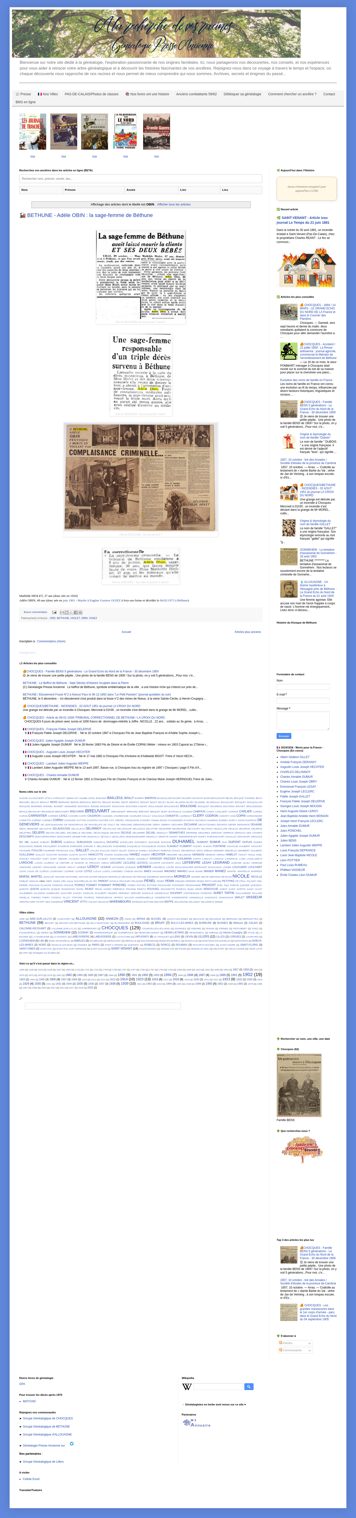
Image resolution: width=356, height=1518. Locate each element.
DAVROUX (251, 820)
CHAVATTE (171, 815)
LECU (178, 862)
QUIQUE (55, 889)
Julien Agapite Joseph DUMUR (300, 835)
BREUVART (97, 810)
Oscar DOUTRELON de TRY (82, 881)
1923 (226, 979)
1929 (26, 983)
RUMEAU (181, 889)
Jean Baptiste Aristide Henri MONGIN (304, 816)
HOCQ (251, 854)
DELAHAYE (45, 828)
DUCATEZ (113, 842)
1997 (25, 987)
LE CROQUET (161, 936)
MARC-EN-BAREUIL (59, 940)
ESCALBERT (50, 846)
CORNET (37, 820)
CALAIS (253, 922)
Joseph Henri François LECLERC (301, 821)
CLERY (198, 815)
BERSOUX (85, 802)
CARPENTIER (37, 815)
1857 (235, 969)
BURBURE (205, 922)
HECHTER (158, 854)
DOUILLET (231, 836)
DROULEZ (256, 836)
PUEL (220, 885)
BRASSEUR (48, 811)
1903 (22, 979)
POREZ (132, 885)
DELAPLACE (109, 828)
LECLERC (116, 862)
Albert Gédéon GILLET (295, 757)
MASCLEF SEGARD (54, 876)
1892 (145, 975)
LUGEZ (106, 871)
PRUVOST (209, 885)
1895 (180, 975)
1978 (250, 983)
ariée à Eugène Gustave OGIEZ (101, 600)
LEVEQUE (130, 867)
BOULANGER (155, 806)
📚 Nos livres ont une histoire (147, 94)
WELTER (159, 901)
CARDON (233, 811)
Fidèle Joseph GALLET (295, 796)
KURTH (197, 858)
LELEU (246, 862)
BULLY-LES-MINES (182, 922)
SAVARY (77, 893)
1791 (151, 969)
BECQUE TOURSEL (244, 798)
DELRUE (126, 832)
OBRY (49, 881)
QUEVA (34, 888)
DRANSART (244, 836)
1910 (84, 979)
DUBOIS (56, 842)
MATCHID (29, 1401)
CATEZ (63, 815)
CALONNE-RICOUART (32, 928)
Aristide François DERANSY (298, 762)
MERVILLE (130, 940)
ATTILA (48, 798)
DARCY (233, 820)
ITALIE (251, 932)
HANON (108, 854)
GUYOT (83, 854)
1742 (96, 969)
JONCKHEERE (118, 858)
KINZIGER (170, 858)
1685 (68, 969)
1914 (124, 979)
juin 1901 (69, 600)
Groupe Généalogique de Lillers (43, 1461)
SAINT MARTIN (237, 889)
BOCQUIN (24, 806)
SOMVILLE (147, 893)
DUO (224, 842)
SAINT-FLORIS (249, 944)
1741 (86, 969)
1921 (206, 979)
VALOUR (129, 897)
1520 (40, 969)
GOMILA (143, 850)
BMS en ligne (26, 102)
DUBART (45, 842)
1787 (133, 969)
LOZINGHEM (27, 940)
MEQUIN (102, 876)
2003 (43, 987)
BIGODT (144, 802)
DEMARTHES (177, 832)
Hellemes (213, 932)
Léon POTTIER (290, 860)
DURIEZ (258, 842)
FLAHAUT (173, 846)
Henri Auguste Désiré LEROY (299, 811)
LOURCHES (56, 871)
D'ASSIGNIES (175, 820)
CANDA (210, 811)
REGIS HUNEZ (103, 889)
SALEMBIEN (25, 893)
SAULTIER (66, 893)
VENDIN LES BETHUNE (173, 948)
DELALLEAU (78, 828)
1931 (48, 983)
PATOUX (114, 881)
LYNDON (128, 871)
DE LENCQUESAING (52, 824)
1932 (58, 983)
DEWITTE (163, 836)
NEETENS (215, 876)
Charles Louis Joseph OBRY (298, 781)
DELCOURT (193, 828)
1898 (212, 975)
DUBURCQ (99, 842)
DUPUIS (247, 842)
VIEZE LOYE (255, 948)
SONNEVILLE (161, 893)
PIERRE (23, 885)
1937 (101, 983)
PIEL (259, 881)
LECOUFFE (167, 862)
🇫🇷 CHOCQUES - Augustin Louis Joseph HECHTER (56, 752)
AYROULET (59, 798)
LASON (39, 862)
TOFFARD (77, 897)
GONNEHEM (61, 932)
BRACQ (23, 811)
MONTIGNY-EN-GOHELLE (216, 940)
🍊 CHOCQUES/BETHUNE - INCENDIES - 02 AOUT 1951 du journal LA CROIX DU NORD (81, 706)
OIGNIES (82, 945)
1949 (198, 983)
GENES (45, 932)
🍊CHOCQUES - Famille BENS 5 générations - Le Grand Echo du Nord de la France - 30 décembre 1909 (91, 671)
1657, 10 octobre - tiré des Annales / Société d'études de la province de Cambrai (308, 461)
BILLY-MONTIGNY (99, 923)
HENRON (210, 854)
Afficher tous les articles (174, 204)
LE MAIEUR (77, 862)
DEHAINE (256, 824)
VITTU (83, 901)
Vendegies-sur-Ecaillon (44, 952)
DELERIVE (244, 828)
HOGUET (24, 858)
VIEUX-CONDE (237, 948)
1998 (34, 987)
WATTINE (148, 901)
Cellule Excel (31, 1479)
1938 (112, 983)
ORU (63, 881)
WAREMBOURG (120, 901)
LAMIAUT (207, 858)
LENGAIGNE (49, 867)
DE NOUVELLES (93, 824)
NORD (42, 944)
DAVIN (241, 820)
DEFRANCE (243, 824)
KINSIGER (156, 858)
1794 (170, 969)
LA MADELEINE (41, 936)
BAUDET (177, 798)
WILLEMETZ (207, 901)
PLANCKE (45, 885)
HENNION (198, 854)
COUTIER (103, 820)
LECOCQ (142, 862)
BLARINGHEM (122, 923)
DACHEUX (201, 820)
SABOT (224, 889)
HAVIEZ (135, 854)
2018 (80, 987)
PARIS (96, 944)
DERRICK (228, 832)
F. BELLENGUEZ (103, 846)
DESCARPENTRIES (45, 836)
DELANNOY (94, 828)
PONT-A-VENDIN (114, 945)
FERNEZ (223, 928)
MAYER (93, 876)
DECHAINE (190, 824)
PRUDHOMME (193, 885)
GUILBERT (256, 850)
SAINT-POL (46, 948)
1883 (80, 975)
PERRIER (190, 881)
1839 (216, 969)
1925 (239, 979)
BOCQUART (227, 802)
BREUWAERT (118, 811)
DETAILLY (106, 836)
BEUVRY (49, 923)
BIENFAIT (134, 802)
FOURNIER (49, 850)
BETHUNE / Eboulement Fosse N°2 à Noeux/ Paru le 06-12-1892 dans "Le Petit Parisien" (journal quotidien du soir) (97, 694)
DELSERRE (139, 832)
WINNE (218, 901)
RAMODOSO (68, 889)
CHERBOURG (89, 928)
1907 (64, 979)
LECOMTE (154, 862)
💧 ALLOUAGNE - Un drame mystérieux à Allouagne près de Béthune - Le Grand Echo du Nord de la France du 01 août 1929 (318, 589)
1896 (190, 975)
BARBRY (139, 798)
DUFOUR (166, 842)
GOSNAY (83, 932)
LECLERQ (129, 862)
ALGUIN (23, 798)
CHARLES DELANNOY (295, 772)
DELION (50, 832)
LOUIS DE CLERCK (38, 871)
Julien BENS (288, 840)
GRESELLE (231, 850)
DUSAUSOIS (26, 846)
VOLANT (92, 901)
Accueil (126, 632)
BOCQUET (240, 802)
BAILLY (129, 798)
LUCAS (97, 871)
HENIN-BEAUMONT (149, 932)
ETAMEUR (63, 846)
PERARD (180, 881)
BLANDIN (180, 802)
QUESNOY (256, 885)
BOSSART (105, 806)
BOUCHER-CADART (136, 806)
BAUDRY (187, 798)
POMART (91, 885)
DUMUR (215, 842)
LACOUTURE (123, 936)
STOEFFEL (206, 893)
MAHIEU (182, 871)
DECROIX (222, 824)
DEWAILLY (151, 836)
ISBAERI (62, 858)
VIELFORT (218, 948)
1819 (198, 969)
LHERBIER (144, 867)
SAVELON (88, 893)
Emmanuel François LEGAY (298, 786)
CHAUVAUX (158, 816)
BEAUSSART (218, 798)
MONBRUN (153, 876)
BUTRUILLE (175, 811)
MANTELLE (244, 871)
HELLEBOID (184, 854)
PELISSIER (137, 881)
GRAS (200, 850)
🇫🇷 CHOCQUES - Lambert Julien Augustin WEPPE (56, 763)
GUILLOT (40, 854)
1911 (93, 979)
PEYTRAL (240, 881)
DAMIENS (212, 820)
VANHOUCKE (226, 897)
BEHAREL (24, 802)
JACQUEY (102, 858)
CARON (23, 816)
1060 (21, 969)
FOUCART (256, 846)
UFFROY (118, 897)
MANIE (199, 871)
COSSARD (70, 820)
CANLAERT (221, 811)
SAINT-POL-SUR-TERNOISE (71, 948)
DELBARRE (165, 828)
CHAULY (146, 816)
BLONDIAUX (213, 802)
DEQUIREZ (204, 832)
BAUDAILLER (164, 798)
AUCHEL (156, 918)
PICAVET (251, 881)
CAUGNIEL (107, 816)
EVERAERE (76, 846)
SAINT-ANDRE (227, 945)
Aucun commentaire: (36, 612)
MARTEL (36, 876)
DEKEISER (32, 828)
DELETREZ (25, 832)
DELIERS (38, 832)
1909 (74, 979)
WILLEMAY (194, 901)
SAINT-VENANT (121, 948)
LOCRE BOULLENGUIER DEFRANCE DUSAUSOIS (194, 867)
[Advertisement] (291, 957)
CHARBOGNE (121, 816)
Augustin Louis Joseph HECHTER (302, 767)
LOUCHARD (239, 867)
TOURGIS (89, 897)
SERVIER (136, 893)
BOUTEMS (229, 806)
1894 (168, 975)
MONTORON (166, 876)
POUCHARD (164, 885)
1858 (246, 969)
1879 (49, 975)
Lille (41, 940)
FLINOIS (207, 846)
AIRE (22, 919)
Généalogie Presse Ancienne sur (50, 1445)
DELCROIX (207, 828)
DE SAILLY (109, 824)
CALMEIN (187, 811)
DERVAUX (240, 832)
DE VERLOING (124, 824)
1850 (226, 969)
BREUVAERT (62, 811)
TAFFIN (229, 893)
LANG (242, 858)
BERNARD (64, 802)
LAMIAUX (219, 858)
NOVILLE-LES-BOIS (62, 945)
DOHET (202, 836)
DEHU (22, 828)
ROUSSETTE (168, 889)
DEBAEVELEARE (142, 824)
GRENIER (218, 850)
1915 (140, 979)
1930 (37, 983)
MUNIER (195, 876)
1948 (188, 983)
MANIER (209, 871)
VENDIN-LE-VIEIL (199, 948)
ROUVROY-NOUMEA (204, 945)
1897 (201, 975)
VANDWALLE (196, 897)
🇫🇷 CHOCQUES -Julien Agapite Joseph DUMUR (54, 740)
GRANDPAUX (188, 850)
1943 (159, 983)
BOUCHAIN (118, 806)
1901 (234, 975)
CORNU (58, 820)
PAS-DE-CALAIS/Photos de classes (91, 94)
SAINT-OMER (27, 948)
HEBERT (145, 854)
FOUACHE (232, 846)
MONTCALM (191, 940)
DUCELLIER (126, 842)
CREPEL (119, 820)
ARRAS (140, 918)
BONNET (59, 806)
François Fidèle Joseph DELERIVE (302, 801)
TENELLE (24, 897)
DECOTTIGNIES (207, 824)
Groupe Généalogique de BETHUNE (46, 1426)
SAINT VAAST (254, 889)
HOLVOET (35, 858)
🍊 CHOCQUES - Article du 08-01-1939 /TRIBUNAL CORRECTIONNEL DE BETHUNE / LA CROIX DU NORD (94, 717)
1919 (186, 979)
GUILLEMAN (26, 854)
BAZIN (207, 798)
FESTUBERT (240, 928)
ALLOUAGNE (86, 918)
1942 (149, 983)
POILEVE (69, 885)
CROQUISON (132, 820)
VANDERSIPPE (180, 897)
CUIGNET (145, 820)
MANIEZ (220, 871)
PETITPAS (228, 881)
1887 (101, 975)
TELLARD (257, 893)
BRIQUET (155, 811)
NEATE (205, 876)
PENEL (150, 881)
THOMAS (56, 897)
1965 (240, 983)
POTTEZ (141, 885)
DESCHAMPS (64, 836)
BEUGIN (106, 802)
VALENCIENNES (148, 948)
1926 (250, 979)
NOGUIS (33, 881)
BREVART (144, 811)
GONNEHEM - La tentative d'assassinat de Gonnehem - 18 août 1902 (318, 553)
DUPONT (235, 842)
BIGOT (153, 802)
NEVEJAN (226, 876)
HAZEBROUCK (126, 932)
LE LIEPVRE (62, 862)
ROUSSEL (153, 888)
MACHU (138, 871)
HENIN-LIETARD (174, 932)
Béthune (238, 922)
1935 (79, 983)
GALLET (82, 850)
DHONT (174, 836)
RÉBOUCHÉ (210, 888)
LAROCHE (26, 862)
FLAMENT (186, 846)
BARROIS (151, 798)
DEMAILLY (162, 832)
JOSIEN (131, 858)
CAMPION (199, 811)
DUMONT (202, 842)
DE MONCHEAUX (73, 824)
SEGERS (112, 893)
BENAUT (44, 802)
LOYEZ (88, 871)
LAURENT (49, 862)
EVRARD (88, 846)
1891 (134, 975)
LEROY (93, 867)
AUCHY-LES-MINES (177, 919)
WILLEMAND (181, 901)
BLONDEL (200, 802)
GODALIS (133, 850)
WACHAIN (103, 901)
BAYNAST (197, 798)
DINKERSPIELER (188, 836)
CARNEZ (257, 811)
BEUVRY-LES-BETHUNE (72, 923)
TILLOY (66, 897)
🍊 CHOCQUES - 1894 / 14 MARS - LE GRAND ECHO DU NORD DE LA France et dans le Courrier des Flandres (318, 312)
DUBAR (35, 842)
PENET (161, 881)
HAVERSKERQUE (103, 932)
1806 (188, 969)
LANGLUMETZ (254, 858)
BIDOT (124, 802)
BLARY (190, 802)
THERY (46, 897)
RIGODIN (131, 889)
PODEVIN (57, 885)
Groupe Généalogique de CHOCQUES (48, 1418)
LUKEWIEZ (117, 871)
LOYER (79, 871)
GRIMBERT (244, 850)
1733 (77, 969)
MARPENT (256, 871)
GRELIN (208, 850)
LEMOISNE (25, 867)
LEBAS (105, 862)
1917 (165, 979)
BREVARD (132, 811)
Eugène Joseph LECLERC (297, 791)
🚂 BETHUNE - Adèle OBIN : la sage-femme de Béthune (86, 215)
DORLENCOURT (216, 836)
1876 (40, 975)
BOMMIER (36, 806)
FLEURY (197, 846)
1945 (179, 983)
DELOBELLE (74, 832)
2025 (90, 987)
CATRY (83, 816)
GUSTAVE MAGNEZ (57, 854)
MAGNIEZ (170, 871)
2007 (53, 987)
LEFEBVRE (191, 862)
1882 (68, 975)
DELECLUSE (220, 828)
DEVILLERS (118, 836)
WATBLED (137, 901)
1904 (32, 979)
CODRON (211, 815)
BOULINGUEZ (171, 806)
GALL (72, 850)
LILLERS (203, 936)
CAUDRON (94, 815)
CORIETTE (25, 820)
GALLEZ (94, 850)
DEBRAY (166, 824)
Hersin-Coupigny (232, 932)
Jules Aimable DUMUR (295, 826)
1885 (90, 975)
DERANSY (216, 832)
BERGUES (232, 919)
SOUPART (176, 893)
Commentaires (290, 1350)
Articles (285, 1343)
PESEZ (200, 881)
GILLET (123, 850)
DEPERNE (191, 832)
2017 (71, 987)
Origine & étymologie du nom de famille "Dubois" (315, 436)
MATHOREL (72, 876)
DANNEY (223, 820)
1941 (139, 983)
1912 (102, 979)
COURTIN (92, 820)
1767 (123, 969)
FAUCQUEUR (149, 846)
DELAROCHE (124, 828)
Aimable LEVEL (87, 798)
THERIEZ (36, 897)
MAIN (191, 871)
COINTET (224, 816)
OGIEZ (93, 618)
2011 (62, 987)
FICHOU (161, 846)
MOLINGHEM (148, 940)
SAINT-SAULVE (99, 948)
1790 (142, 969)
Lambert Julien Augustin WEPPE (301, 845)
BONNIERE (71, 806)
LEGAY (206, 862)
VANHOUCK (210, 897)
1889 (110, 975)
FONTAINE (219, 846)
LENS (176, 936)
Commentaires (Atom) (51, 641)
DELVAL (151, 832)
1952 (220, 983)
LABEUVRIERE (80, 936)
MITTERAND (139, 876)
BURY (164, 811)
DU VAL (24, 842)
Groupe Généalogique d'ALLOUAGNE (47, 1434)
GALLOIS (105, 850)
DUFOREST (140, 842)
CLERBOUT (185, 816)
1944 (169, 983)
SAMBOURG (53, 893)
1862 (256, 969)
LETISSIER (118, 867)
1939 (124, 983)
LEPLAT (71, 867)
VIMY (25, 952)
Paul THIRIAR (231, 885)
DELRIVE (115, 832)
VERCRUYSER (27, 901)
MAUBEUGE (96, 940)
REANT (89, 888)
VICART (40, 901)
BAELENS (101, 798)
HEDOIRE (172, 854)
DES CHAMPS (254, 832)
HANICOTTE (95, 854)
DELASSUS (139, 828)
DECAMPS (177, 824)
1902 (247, 974)
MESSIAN (127, 876)
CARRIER (53, 816)
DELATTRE (152, 828)
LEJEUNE (236, 862)
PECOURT (125, 881)
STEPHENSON (191, 893)
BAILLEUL (115, 798)
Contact (329, 94)
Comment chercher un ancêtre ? (292, 94)
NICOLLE (256, 876)
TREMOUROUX (103, 897)
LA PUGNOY (60, 936)
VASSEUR (254, 897)
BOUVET (240, 806)
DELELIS (233, 828)
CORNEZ (47, 820)
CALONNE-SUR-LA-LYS (64, 928)
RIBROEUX (119, 889)
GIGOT (114, 850)
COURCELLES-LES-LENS (156, 928)
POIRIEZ (80, 885)
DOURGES (180, 928)
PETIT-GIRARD (213, 881)
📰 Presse (23, 94)
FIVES (255, 928)
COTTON (81, 820)
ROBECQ (149, 944)
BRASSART (34, 811)
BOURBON (216, 806)
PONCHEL (120, 885)
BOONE (95, 806)
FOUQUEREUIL (27, 932)
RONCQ (165, 944)
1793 (161, 969)
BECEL (229, 798)
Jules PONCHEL (291, 830)
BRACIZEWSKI (254, 806)
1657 (58, 969)
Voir (32, 156)
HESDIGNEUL (196, 932)
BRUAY (160, 923)
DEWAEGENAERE (135, 836)
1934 (69, 983)
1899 (222, 975)
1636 (49, 969)
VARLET (239, 897)
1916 (155, 979)
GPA (22, 1384)
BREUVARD (77, 811)
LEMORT (37, 867)
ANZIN (127, 919)
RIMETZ (141, 889)
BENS (53, 802)
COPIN (241, 815)
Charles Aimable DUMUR (296, 776)
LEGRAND (221, 862)
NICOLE (241, 876)
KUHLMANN (184, 858)
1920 (196, 979)
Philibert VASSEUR (292, 870)
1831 (207, 969)
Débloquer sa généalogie (242, 94)
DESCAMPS (26, 836)
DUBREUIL (69, 842)
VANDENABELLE (144, 897)
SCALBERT (101, 893)
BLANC (171, 802)
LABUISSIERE (102, 936)
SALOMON (39, 893)
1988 (259, 983)
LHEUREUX (159, 867)
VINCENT (71, 901)
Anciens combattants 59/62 (196, 94)
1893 (156, 975)
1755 (105, 969)
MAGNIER (158, 871)
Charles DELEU (159, 820)
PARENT (103, 881)
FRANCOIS (62, 850)
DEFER (232, 824)
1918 (175, 979)
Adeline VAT (72, 798)
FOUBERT (244, 846)
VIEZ (47, 901)
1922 (215, 979)
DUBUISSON (84, 842)
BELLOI (35, 802)
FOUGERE (25, 850)
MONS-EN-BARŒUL (170, 940)
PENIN (169, 881)
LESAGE (106, 867)
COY (111, 820)
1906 (52, 979)
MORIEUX (182, 876)
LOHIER (226, 867)
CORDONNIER (254, 816)
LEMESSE (256, 862)
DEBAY (156, 824)
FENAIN (210, 928)
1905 (42, 979)
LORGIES (235, 936)
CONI (232, 816)
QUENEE (245, 885)
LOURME (69, 871)
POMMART (104, 885)
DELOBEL (60, 832)
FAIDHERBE (119, 846)
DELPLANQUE (101, 832)
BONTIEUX (83, 806)
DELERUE (256, 828)
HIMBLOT (231, 854)
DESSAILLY (93, 836)
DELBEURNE (179, 828)
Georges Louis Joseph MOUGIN (301, 806)
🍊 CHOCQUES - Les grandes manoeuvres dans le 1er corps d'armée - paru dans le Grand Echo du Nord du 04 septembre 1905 (318, 1312)
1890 (121, 975)
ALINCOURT (63, 919)
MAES (147, 871)
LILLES (220, 936)
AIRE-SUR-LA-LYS (41, 918)
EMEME (38, 846)
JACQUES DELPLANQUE (82, 858)
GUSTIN (73, 854)
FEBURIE (196, 928)
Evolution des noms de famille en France (306, 380)
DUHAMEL (183, 841)
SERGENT (124, 893)
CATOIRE (73, 816)
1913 (112, 979)
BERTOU (97, 802)
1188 (31, 969)
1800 (179, 969)
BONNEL (48, 806)
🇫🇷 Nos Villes (48, 94)
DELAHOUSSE (61, 828)
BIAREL (116, 802)
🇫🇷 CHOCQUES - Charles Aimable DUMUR (51, 775)
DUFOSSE (153, 842)
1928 (259, 979)
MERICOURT (114, 940)
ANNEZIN (112, 918)
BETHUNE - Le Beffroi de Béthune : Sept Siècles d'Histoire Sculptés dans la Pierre (76, 683)
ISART (53, 858)
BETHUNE (63, 618)
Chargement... (28, 652)
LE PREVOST (92, 862)
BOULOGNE (188, 806)
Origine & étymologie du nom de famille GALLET (315, 522)
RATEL (79, 889)
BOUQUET (203, 806)
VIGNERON (57, 901)
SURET (218, 893)
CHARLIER (135, 816)
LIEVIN (189, 936)
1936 (91, 983)
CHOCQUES (115, 927)
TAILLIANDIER (243, 893)
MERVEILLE (114, 876)
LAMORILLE (231, 858)
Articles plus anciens (248, 632)
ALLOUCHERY (36, 798)
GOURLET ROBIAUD (160, 850)
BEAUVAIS (198, 919)
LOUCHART (255, 867)
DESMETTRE (79, 836)
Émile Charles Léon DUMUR (298, 875)
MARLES (79, 940)
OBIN (84, 618)
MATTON (84, 876)
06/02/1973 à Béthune (174, 600)
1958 (230, 983)
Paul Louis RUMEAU (293, 865)
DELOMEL (87, 832)
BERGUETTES (250, 919)
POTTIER (152, 885)
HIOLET (75, 618)
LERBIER (81, 867)
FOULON (37, 850)
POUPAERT (178, 885)
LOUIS (22, 871)
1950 (52, 618)
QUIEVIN (45, 889)
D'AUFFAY (189, 820)
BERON (74, 802)
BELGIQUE (215, 919)
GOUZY (176, 850)
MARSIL (24, 876)
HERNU (220, 854)
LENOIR (61, 867)
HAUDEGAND (121, 854)
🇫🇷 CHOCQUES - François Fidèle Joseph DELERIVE (57, 729)
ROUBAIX (182, 944)
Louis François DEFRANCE (298, 850)
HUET (46, 858)
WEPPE (169, 901)
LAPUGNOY (142, 936)
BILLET (162, 802)
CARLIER (245, 811)
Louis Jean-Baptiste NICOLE (298, 855)
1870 (21, 975)
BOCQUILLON (254, 802)
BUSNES (222, 922)
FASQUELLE (134, 846)
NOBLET (23, 881)
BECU (259, 798)
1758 (114, 969)
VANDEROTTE (162, 897)
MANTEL (232, 871)
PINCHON (34, 885)
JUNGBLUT (142, 858)
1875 (30, 975)
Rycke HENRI (194, 889)
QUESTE (24, 889)
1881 (58, 975)
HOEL (259, 854)
